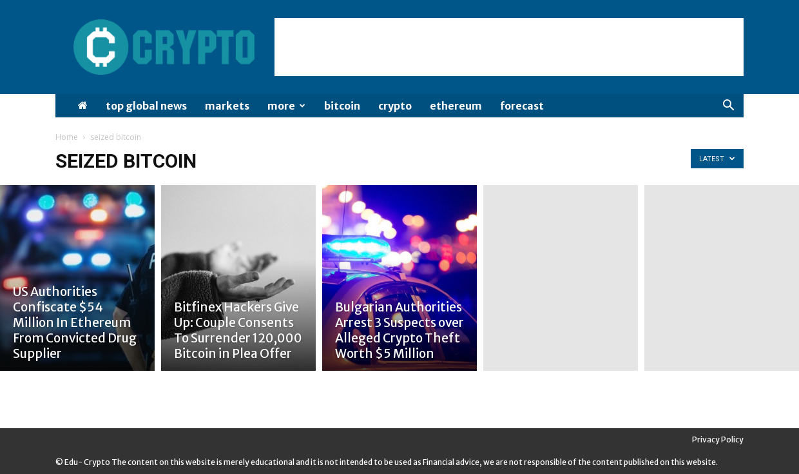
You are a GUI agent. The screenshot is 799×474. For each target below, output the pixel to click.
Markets (227, 105)
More (286, 105)
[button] (728, 107)
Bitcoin (342, 105)
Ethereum (456, 105)
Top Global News (146, 105)
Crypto (395, 105)
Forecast (522, 105)
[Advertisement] (509, 47)
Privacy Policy (718, 439)
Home (66, 137)
